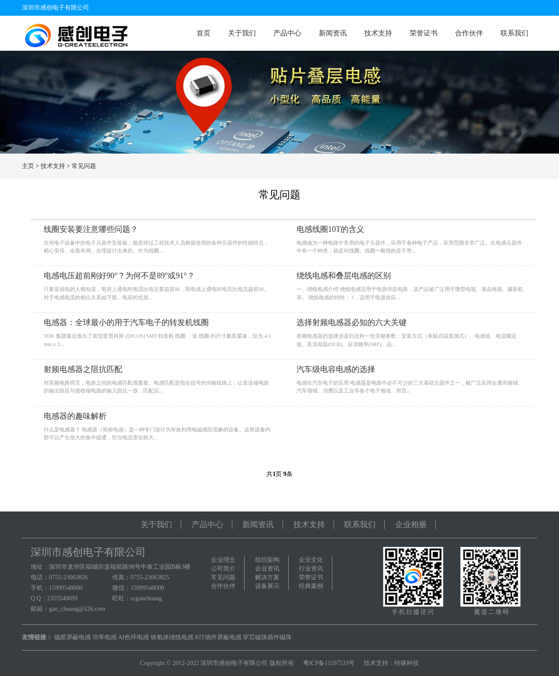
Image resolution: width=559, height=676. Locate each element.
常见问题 (84, 166)
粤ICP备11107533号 (329, 663)
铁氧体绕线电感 (172, 637)
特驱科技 (406, 663)
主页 (28, 166)
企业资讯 (267, 568)
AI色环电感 (133, 637)
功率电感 (104, 637)
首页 (203, 33)
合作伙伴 (469, 33)
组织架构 (267, 560)
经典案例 (311, 586)
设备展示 (267, 586)
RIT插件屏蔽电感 (218, 637)
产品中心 (287, 33)
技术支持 (378, 33)
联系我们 (514, 33)
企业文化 (311, 560)
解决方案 (267, 577)
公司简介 (223, 568)
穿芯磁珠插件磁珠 (267, 637)
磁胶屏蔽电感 (72, 637)
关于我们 (242, 33)
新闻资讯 (333, 33)
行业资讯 (311, 568)
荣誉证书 (424, 33)
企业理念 (223, 560)
